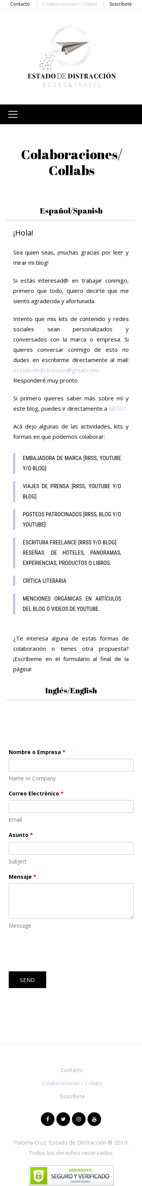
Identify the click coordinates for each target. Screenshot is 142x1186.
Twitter (63, 1119)
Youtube (94, 1119)
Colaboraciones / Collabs (69, 4)
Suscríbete (120, 4)
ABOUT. (118, 408)
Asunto (21, 834)
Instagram (78, 1119)
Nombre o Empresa (37, 752)
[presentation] (66, 951)
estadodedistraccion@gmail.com (55, 370)
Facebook (47, 1119)
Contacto (20, 4)
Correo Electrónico (36, 793)
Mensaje (22, 876)
